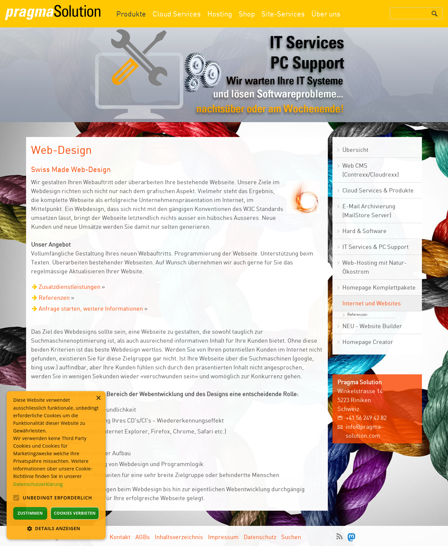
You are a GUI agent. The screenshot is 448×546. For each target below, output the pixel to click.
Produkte (131, 13)
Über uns (325, 13)
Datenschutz (260, 535)
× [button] (98, 398)
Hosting (219, 13)
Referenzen (54, 297)
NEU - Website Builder (372, 325)
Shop (247, 13)
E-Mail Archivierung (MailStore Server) (369, 210)
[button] (56, 528)
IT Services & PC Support (375, 246)
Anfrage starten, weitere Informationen (91, 308)
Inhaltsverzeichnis (179, 535)
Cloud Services (177, 13)
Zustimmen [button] (30, 513)
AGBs (142, 535)
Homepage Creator (367, 341)
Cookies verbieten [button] (75, 513)
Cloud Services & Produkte (378, 190)
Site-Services (283, 13)
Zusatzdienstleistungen (69, 286)
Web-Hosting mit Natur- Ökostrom (374, 267)
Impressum (223, 535)
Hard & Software (364, 230)
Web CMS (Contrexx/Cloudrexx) (370, 170)
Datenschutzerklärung (38, 484)
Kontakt (120, 535)
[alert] (56, 465)
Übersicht (355, 149)
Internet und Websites (371, 303)
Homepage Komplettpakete (379, 287)
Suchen (291, 535)
